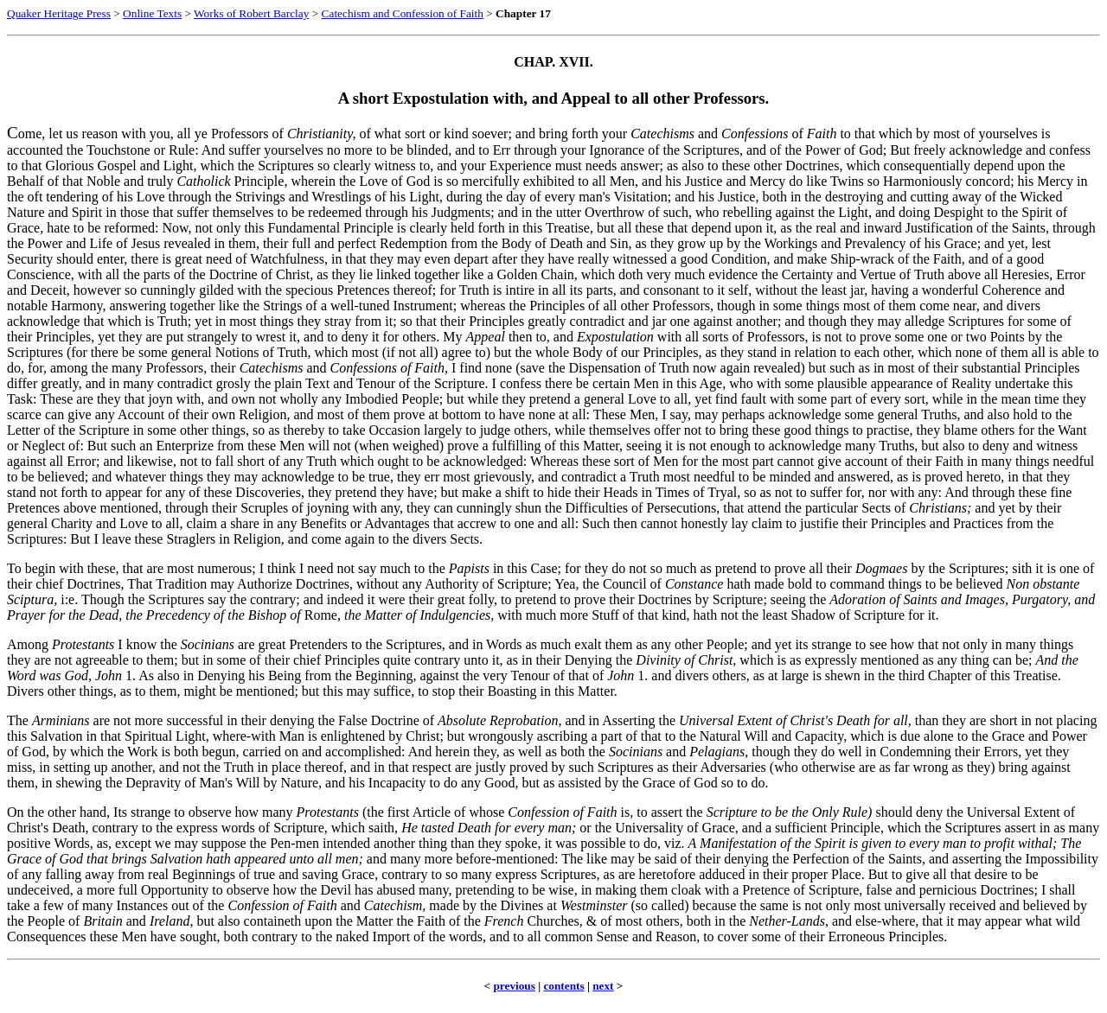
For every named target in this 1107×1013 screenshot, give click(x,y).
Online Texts (152, 13)
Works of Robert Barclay (251, 13)
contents (563, 985)
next (602, 985)
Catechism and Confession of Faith (402, 13)
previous (513, 985)
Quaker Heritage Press (59, 13)
